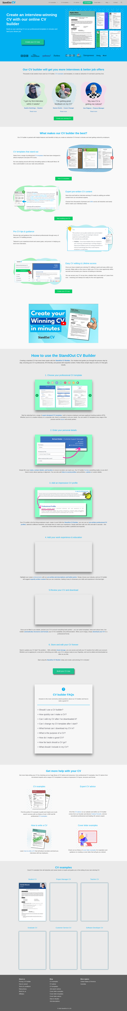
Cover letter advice (55, 996)
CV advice (78, 2)
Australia (83, 984)
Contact (115, 2)
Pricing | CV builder (25, 981)
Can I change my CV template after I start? (58, 724)
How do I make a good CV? (51, 737)
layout (62, 419)
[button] (32, 42)
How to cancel (23, 984)
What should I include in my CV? (53, 747)
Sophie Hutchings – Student (33, 108)
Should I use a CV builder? (51, 710)
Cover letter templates (56, 994)
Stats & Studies (54, 999)
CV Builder (74, 522)
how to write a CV (29, 851)
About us (22, 979)
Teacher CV (94, 879)
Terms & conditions (25, 986)
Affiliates (21, 994)
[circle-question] (63, 689)
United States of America (88, 981)
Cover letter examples (56, 991)
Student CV (32, 879)
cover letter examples (89, 850)
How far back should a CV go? (52, 742)
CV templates (66, 2)
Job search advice (55, 989)
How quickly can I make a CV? (53, 714)
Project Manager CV (63, 879)
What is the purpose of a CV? (52, 733)
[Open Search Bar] (121, 2)
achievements (37, 577)
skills (91, 201)
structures (36, 631)
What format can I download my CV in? (56, 728)
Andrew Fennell (96, 814)
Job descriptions (55, 1001)
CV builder (87, 2)
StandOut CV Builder (54, 660)
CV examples (54, 2)
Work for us (22, 991)
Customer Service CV (63, 928)
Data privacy (23, 989)
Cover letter (99, 2)
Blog (109, 2)
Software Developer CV (94, 928)
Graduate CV (32, 928)
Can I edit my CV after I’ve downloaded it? (58, 719)
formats (86, 470)
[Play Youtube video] (63, 323)
